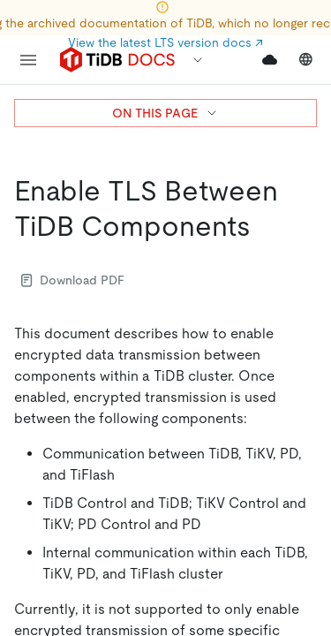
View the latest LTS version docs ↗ (165, 42)
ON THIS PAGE (165, 113)
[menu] (28, 60)
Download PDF (72, 280)
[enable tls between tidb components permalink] (264, 226)
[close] (296, 499)
